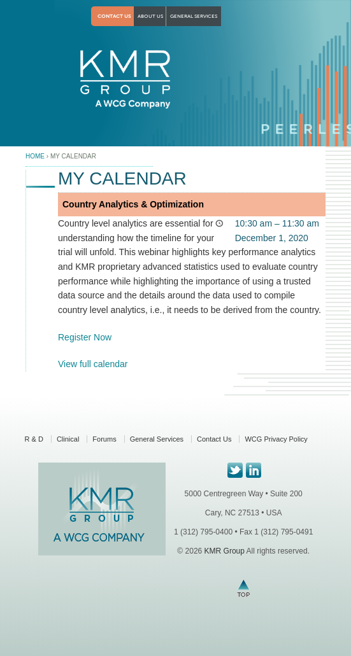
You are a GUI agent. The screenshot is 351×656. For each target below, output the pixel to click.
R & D (34, 439)
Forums (104, 439)
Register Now (84, 337)
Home (35, 156)
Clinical (68, 439)
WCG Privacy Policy (276, 439)
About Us (150, 16)
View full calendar (92, 364)
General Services (193, 16)
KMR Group (224, 551)
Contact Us (114, 16)
